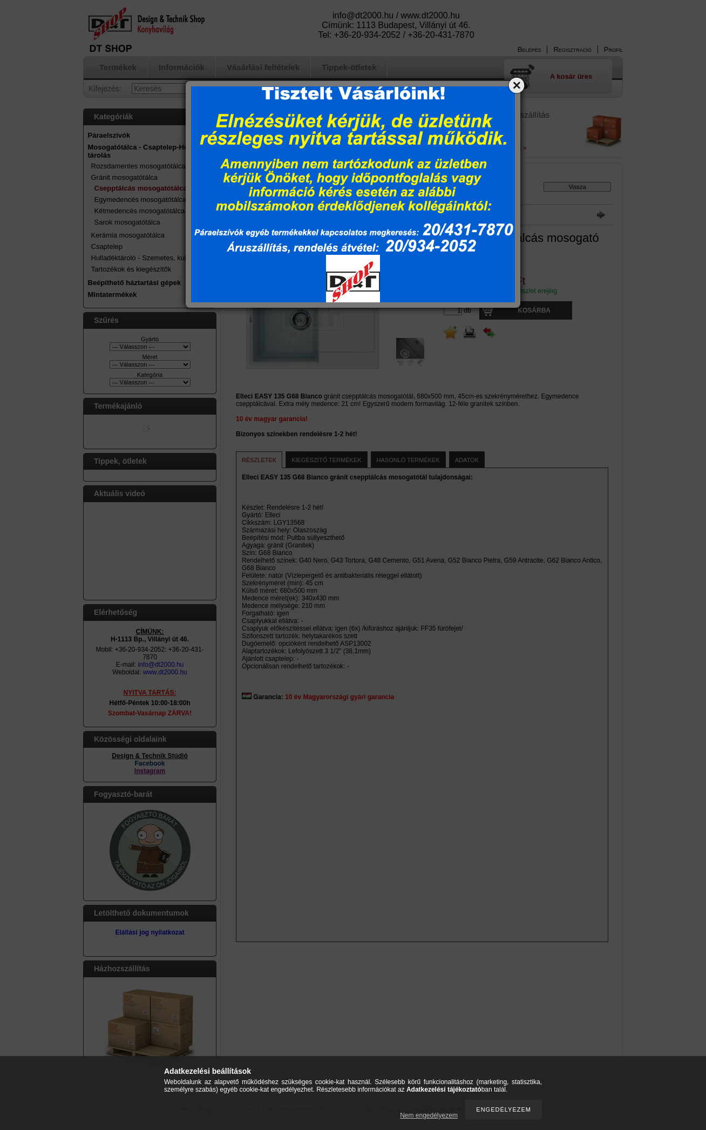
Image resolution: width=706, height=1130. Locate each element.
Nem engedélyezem (429, 1115)
